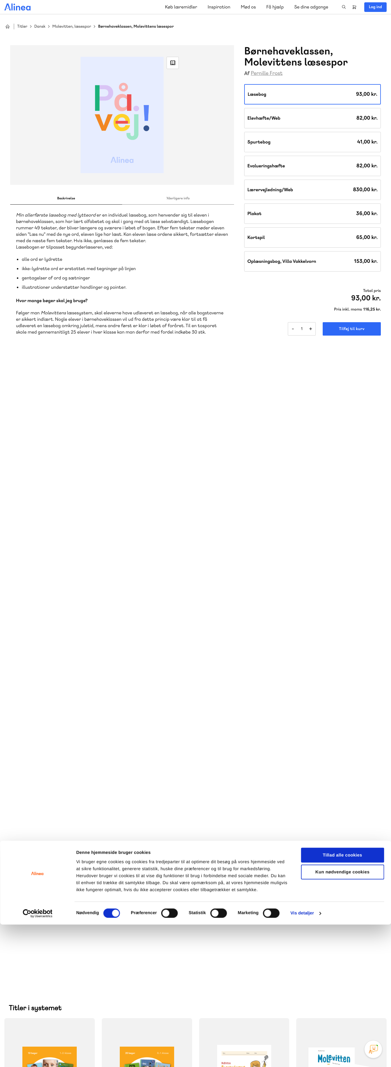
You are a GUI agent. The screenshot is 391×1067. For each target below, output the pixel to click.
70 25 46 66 (138, 883)
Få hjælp (275, 7)
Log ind (375, 7)
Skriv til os (136, 896)
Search (344, 7)
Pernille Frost (267, 73)
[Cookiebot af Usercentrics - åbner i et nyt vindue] (37, 1055)
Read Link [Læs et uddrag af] (173, 63)
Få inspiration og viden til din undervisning (142, 930)
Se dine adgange (311, 7)
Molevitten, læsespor (71, 26)
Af (247, 73)
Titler (22, 26)
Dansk (39, 26)
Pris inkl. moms (348, 309)
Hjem (7, 26)
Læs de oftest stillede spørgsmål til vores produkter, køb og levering (237, 930)
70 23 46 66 (236, 883)
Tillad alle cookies (342, 997)
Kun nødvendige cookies (342, 1014)
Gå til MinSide (325, 865)
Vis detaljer (302, 1055)
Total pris (372, 290)
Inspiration (219, 7)
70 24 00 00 (333, 919)
